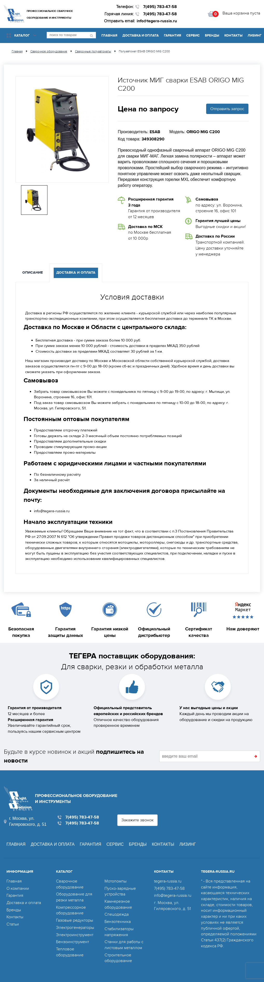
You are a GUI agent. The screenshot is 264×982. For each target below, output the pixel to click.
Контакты (233, 35)
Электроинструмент (74, 934)
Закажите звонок (137, 820)
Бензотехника (118, 921)
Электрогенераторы (75, 927)
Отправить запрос (227, 108)
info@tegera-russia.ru (157, 21)
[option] (62, 129)
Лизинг (254, 35)
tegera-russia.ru (168, 881)
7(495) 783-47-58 (160, 6)
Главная (109, 35)
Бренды (212, 35)
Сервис (193, 35)
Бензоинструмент (72, 941)
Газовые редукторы (74, 920)
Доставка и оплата (140, 35)
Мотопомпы (116, 881)
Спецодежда (117, 914)
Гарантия (172, 35)
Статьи (12, 924)
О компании (17, 888)
